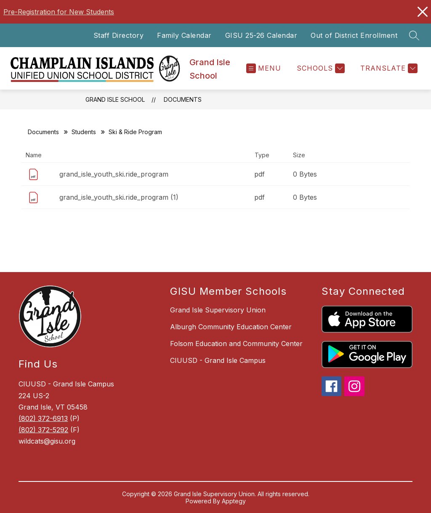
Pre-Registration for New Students (58, 12)
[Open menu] (263, 68)
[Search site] (414, 35)
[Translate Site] (388, 68)
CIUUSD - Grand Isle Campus (218, 360)
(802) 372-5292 (43, 430)
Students (84, 131)
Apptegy (234, 501)
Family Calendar (184, 35)
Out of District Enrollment (354, 35)
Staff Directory (118, 35)
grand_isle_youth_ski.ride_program (113, 174)
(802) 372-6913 (43, 418)
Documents (183, 99)
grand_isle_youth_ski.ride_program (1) (118, 197)
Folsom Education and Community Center (236, 343)
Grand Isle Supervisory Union (218, 310)
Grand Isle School (115, 99)
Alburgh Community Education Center (231, 327)
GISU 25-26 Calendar (261, 35)
